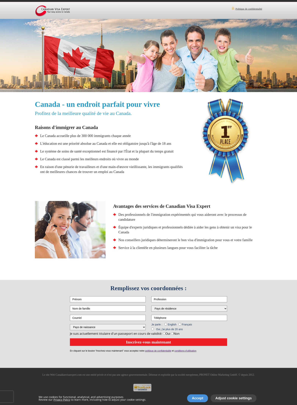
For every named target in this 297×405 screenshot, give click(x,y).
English (172, 324)
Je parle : (156, 324)
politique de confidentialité (158, 350)
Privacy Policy (61, 399)
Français (187, 324)
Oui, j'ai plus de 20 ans (169, 329)
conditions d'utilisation (185, 350)
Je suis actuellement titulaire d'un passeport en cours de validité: (116, 333)
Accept (197, 398)
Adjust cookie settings (233, 398)
